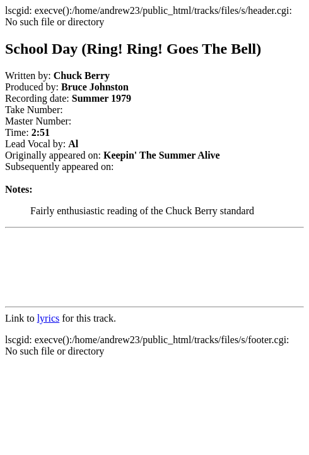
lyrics (48, 318)
